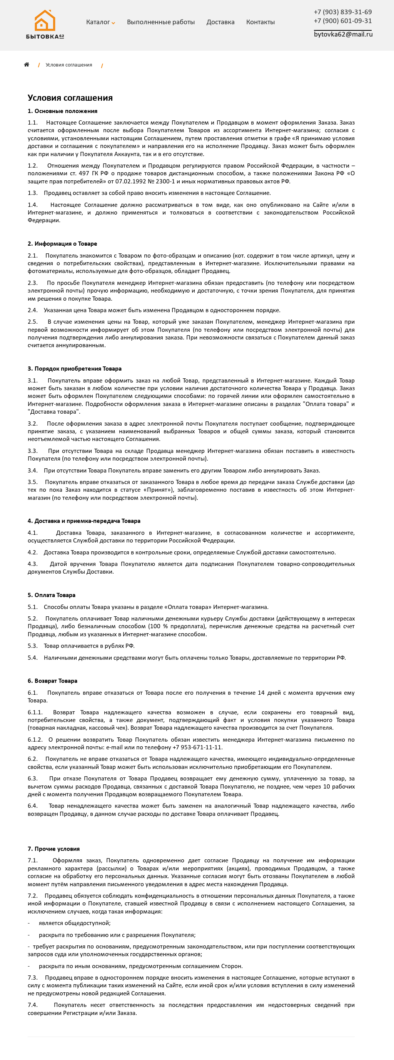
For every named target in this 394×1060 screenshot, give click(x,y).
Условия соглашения (69, 65)
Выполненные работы (161, 22)
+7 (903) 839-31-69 (343, 12)
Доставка (221, 22)
